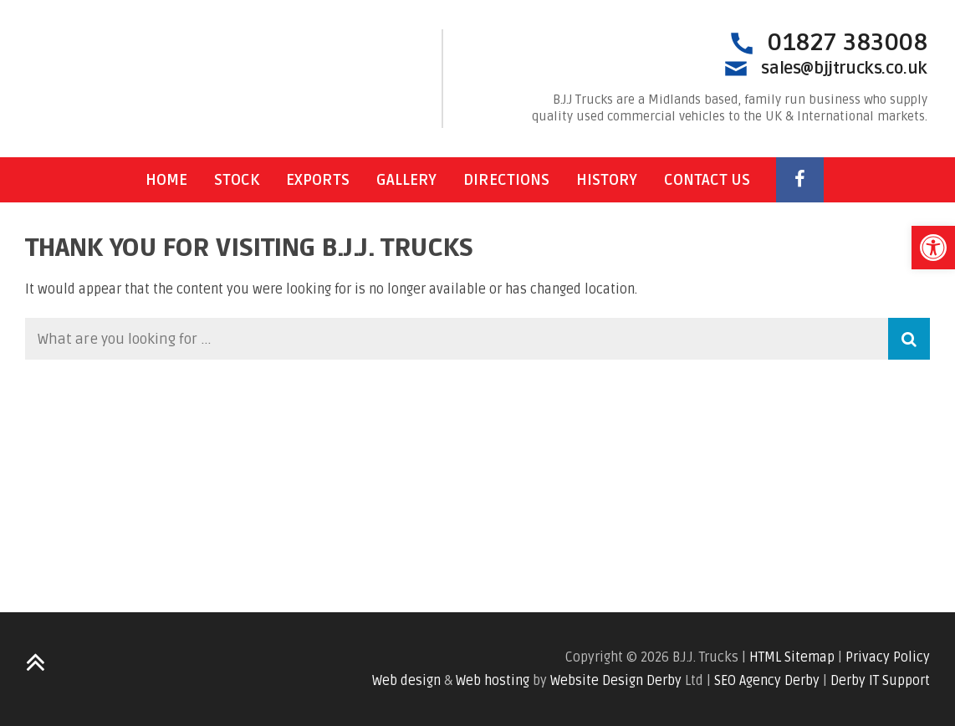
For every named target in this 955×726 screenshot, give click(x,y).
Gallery (406, 180)
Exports (318, 180)
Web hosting (492, 680)
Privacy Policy (887, 657)
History (606, 180)
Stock (236, 180)
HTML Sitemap (792, 657)
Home (166, 180)
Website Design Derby (616, 680)
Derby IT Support (880, 680)
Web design (406, 680)
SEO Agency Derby (767, 680)
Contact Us (707, 180)
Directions (506, 180)
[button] (933, 247)
